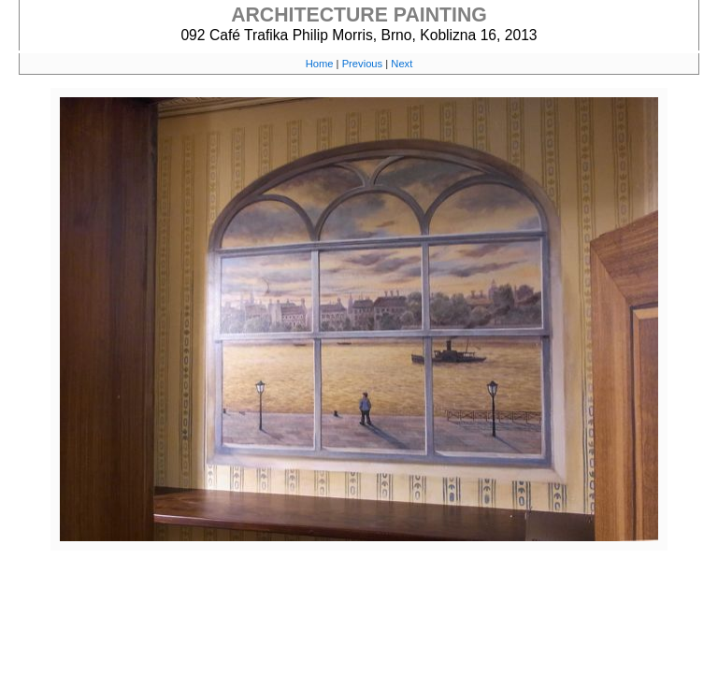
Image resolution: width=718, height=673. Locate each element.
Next (401, 63)
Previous (362, 63)
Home (320, 63)
